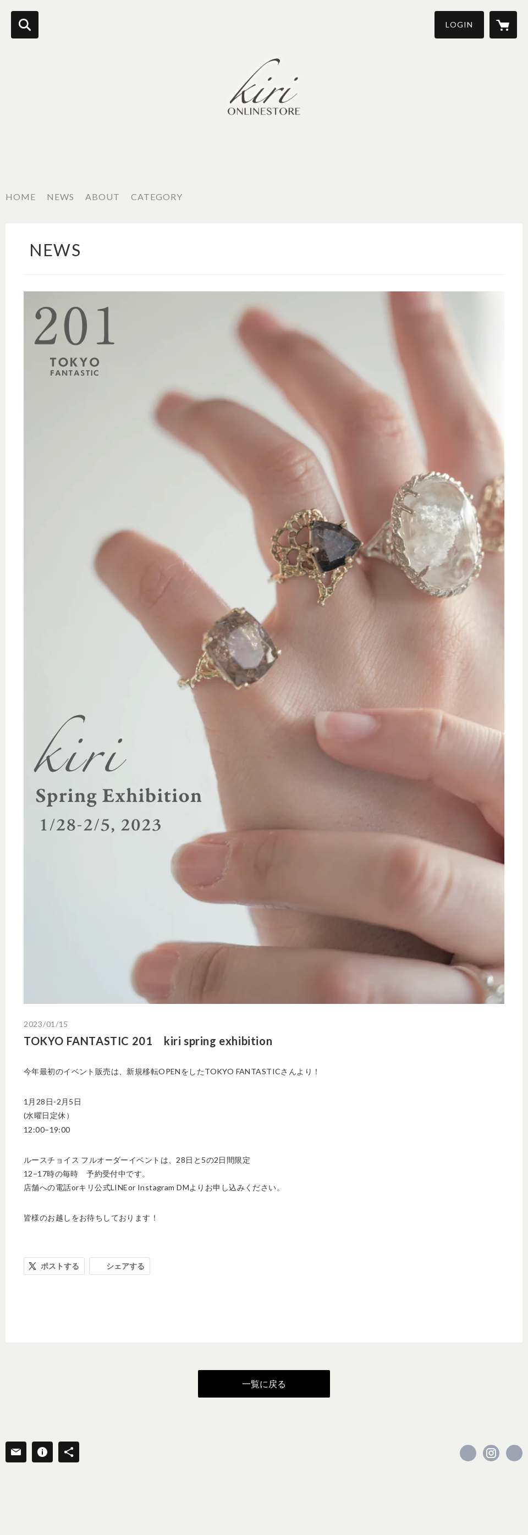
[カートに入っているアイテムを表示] (503, 24)
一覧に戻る (264, 1383)
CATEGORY (157, 196)
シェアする (125, 1266)
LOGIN (459, 24)
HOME (21, 196)
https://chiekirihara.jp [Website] (514, 1453)
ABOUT (102, 196)
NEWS (60, 196)
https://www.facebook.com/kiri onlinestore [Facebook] (468, 1453)
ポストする (60, 1266)
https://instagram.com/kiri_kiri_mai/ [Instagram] (491, 1453)
